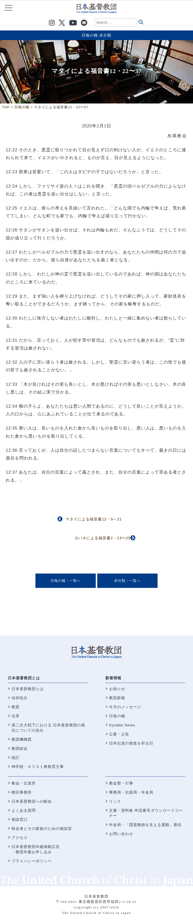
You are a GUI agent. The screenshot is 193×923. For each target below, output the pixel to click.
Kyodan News (122, 725)
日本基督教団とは (24, 678)
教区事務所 (22, 792)
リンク (115, 801)
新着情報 (113, 678)
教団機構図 (22, 739)
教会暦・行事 (121, 783)
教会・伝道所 (24, 783)
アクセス (20, 837)
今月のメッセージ (125, 707)
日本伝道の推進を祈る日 (131, 743)
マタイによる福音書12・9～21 (94, 519)
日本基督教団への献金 (32, 801)
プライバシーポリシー (32, 861)
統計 (16, 757)
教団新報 (117, 698)
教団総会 (20, 748)
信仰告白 (20, 698)
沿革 (16, 716)
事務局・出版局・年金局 (131, 792)
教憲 (16, 707)
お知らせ (117, 689)
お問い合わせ (121, 834)
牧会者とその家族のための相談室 (42, 828)
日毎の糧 (90, 35)
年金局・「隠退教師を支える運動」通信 (145, 825)
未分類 (105, 35)
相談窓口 (20, 819)
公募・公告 (119, 734)
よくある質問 (24, 810)
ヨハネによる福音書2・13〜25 (102, 538)
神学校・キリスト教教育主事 (38, 766)
